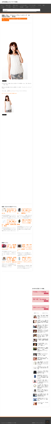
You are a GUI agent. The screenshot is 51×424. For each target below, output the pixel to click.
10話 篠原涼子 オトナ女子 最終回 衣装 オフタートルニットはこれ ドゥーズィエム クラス (43, 363)
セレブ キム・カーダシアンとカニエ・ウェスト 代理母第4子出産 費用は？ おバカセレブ (42, 336)
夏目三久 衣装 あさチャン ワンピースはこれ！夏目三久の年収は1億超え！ (43, 390)
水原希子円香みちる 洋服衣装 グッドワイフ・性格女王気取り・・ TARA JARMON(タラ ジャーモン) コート (42, 349)
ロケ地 (39, 5)
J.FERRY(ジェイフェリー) (22, 18)
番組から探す (15, 5)
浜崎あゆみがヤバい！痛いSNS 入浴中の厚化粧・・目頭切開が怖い (42, 358)
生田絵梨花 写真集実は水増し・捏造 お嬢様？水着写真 (42, 340)
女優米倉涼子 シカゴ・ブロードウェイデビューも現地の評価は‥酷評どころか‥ (42, 331)
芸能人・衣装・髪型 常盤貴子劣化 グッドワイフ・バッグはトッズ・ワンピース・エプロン (42, 317)
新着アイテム (36, 313)
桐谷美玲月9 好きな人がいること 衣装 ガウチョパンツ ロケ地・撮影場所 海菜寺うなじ (42, 377)
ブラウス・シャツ (5, 20)
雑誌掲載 (21, 7)
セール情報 (8, 7)
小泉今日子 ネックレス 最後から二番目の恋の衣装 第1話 (42, 367)
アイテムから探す (23, 5)
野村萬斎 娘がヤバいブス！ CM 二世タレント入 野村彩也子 (43, 399)
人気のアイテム (45, 313)
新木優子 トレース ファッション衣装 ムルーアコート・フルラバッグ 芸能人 (42, 354)
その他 (3, 7)
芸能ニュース (15, 7)
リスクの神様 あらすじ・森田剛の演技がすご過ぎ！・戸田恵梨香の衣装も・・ (42, 395)
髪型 (43, 5)
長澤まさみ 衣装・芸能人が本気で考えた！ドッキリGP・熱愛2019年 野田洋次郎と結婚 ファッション (42, 327)
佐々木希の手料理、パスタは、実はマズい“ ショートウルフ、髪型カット (42, 344)
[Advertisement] (17, 32)
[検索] (19, 10)
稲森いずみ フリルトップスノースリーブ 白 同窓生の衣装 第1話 (16, 15)
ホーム (2, 5)
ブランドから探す (32, 5)
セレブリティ (32, 7)
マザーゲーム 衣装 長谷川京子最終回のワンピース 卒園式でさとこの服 (42, 372)
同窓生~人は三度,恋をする (12, 18)
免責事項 (33, 422)
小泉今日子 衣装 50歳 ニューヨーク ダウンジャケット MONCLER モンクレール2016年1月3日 (42, 382)
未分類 (27, 7)
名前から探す (8, 5)
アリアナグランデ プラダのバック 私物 (42, 403)
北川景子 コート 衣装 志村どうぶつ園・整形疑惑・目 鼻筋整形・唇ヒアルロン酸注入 (43, 322)
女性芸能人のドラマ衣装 (9, 2)
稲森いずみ (4, 18)
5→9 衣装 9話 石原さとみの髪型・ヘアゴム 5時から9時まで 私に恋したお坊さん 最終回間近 (43, 386)
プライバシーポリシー (40, 422)
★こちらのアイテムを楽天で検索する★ (9, 93)
